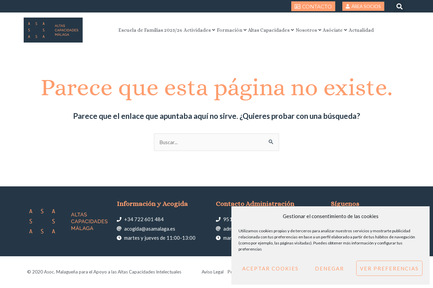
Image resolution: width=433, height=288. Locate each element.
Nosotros (317, 30)
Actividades (187, 30)
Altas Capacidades (272, 30)
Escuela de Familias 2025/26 (130, 30)
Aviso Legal (212, 272)
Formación (226, 30)
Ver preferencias (389, 268)
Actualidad (381, 30)
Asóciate (349, 30)
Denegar (329, 268)
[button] (399, 6)
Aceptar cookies (270, 268)
